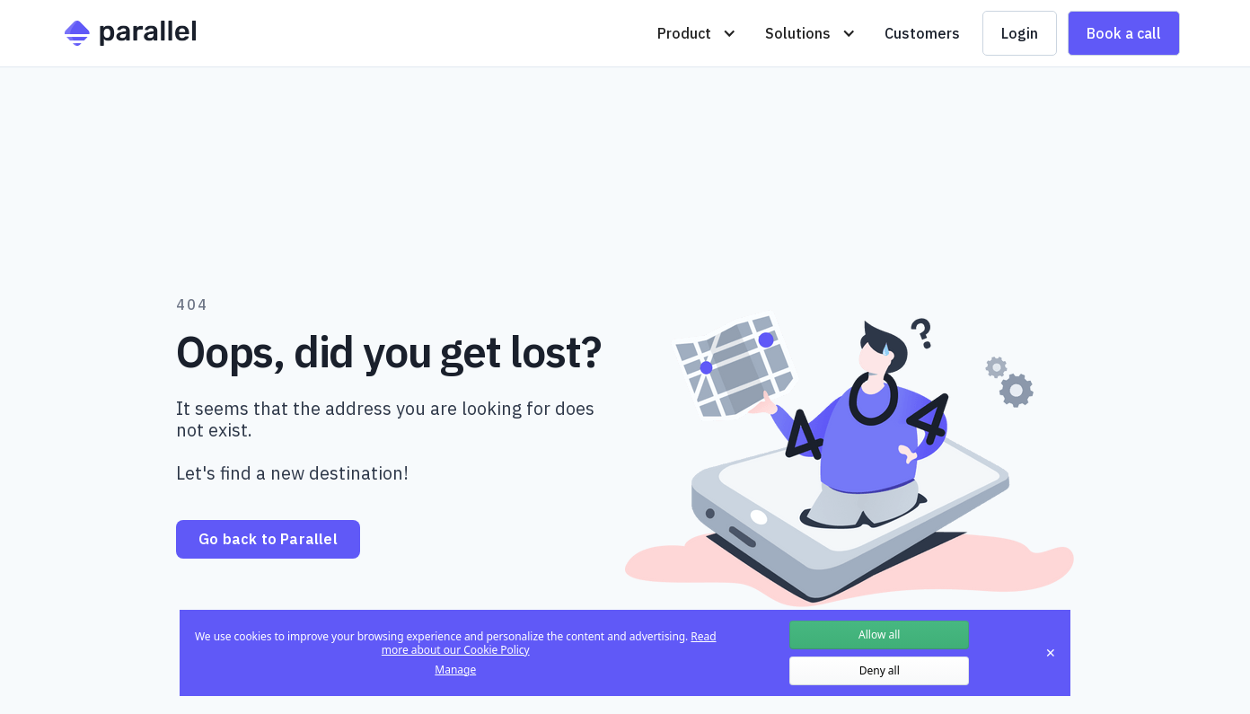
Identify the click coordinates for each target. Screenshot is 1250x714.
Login (1019, 33)
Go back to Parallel (268, 539)
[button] (697, 33)
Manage (455, 670)
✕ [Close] (1050, 652)
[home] (130, 33)
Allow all (879, 634)
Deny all (879, 670)
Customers (922, 33)
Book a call (1124, 33)
